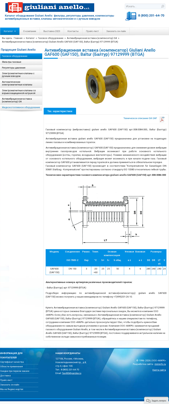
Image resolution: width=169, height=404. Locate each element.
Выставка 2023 (51, 31)
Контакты (73, 31)
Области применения (11, 366)
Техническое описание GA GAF (140, 118)
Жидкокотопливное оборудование (21, 107)
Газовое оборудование (50, 38)
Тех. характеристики (59, 111)
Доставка (5, 375)
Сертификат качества (12, 362)
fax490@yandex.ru (71, 373)
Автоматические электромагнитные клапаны (17, 83)
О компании (29, 31)
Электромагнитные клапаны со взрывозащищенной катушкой (19, 92)
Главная (18, 38)
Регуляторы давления (13, 68)
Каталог (10, 31)
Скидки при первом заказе (14, 371)
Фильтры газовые (11, 62)
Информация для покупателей (11, 355)
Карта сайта (159, 370)
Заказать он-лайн (116, 31)
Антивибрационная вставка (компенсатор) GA (92, 38)
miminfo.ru (160, 364)
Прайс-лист (92, 31)
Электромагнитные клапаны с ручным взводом (18, 74)
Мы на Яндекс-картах (11, 389)
